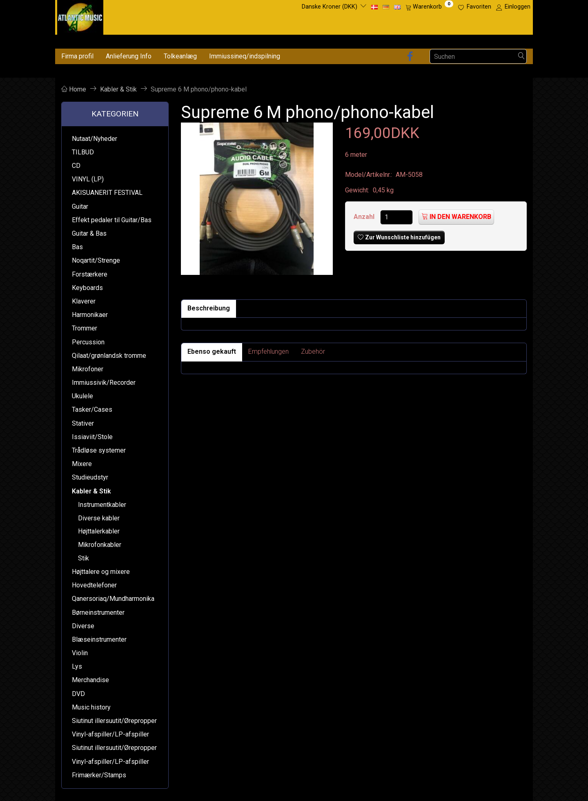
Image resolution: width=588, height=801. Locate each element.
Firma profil (77, 56)
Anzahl (365, 217)
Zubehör (313, 351)
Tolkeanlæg (180, 56)
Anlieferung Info (128, 56)
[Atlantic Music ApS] (80, 15)
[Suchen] (521, 56)
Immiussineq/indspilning (244, 56)
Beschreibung (208, 308)
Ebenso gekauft (211, 351)
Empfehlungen (268, 351)
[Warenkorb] (429, 7)
